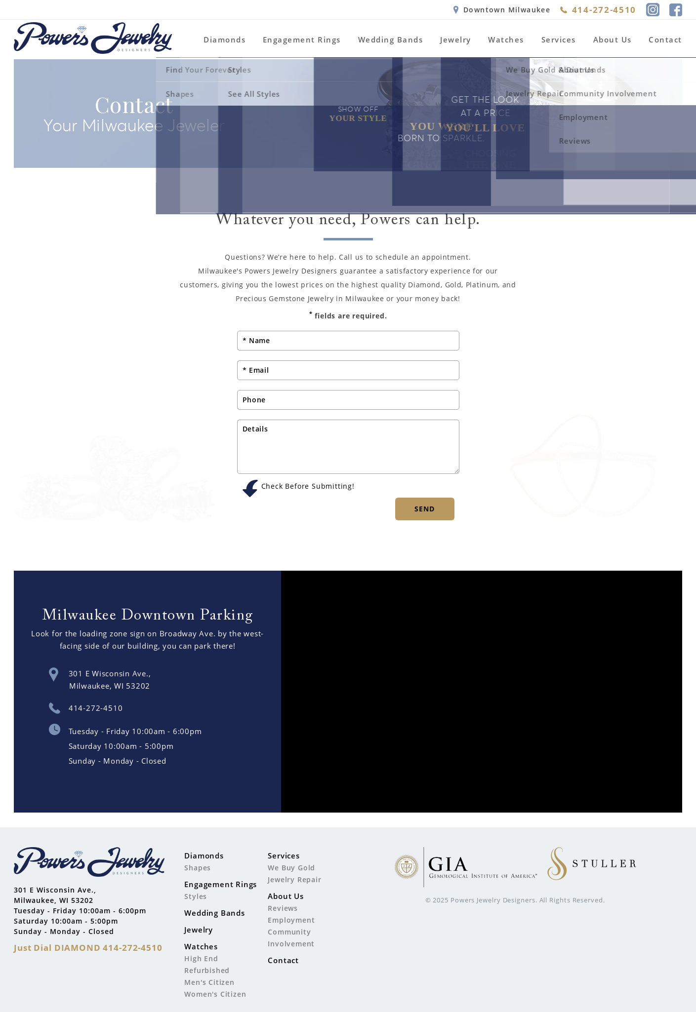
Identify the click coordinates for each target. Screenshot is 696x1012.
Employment (291, 920)
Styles (195, 896)
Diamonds (225, 39)
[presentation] (312, 512)
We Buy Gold (291, 867)
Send (424, 508)
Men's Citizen (209, 982)
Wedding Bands (390, 39)
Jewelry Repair (294, 879)
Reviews (283, 908)
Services (558, 39)
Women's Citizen (215, 994)
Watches (506, 39)
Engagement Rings (302, 39)
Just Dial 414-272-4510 (88, 947)
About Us (612, 39)
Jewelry (455, 39)
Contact (665, 39)
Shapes (197, 867)
